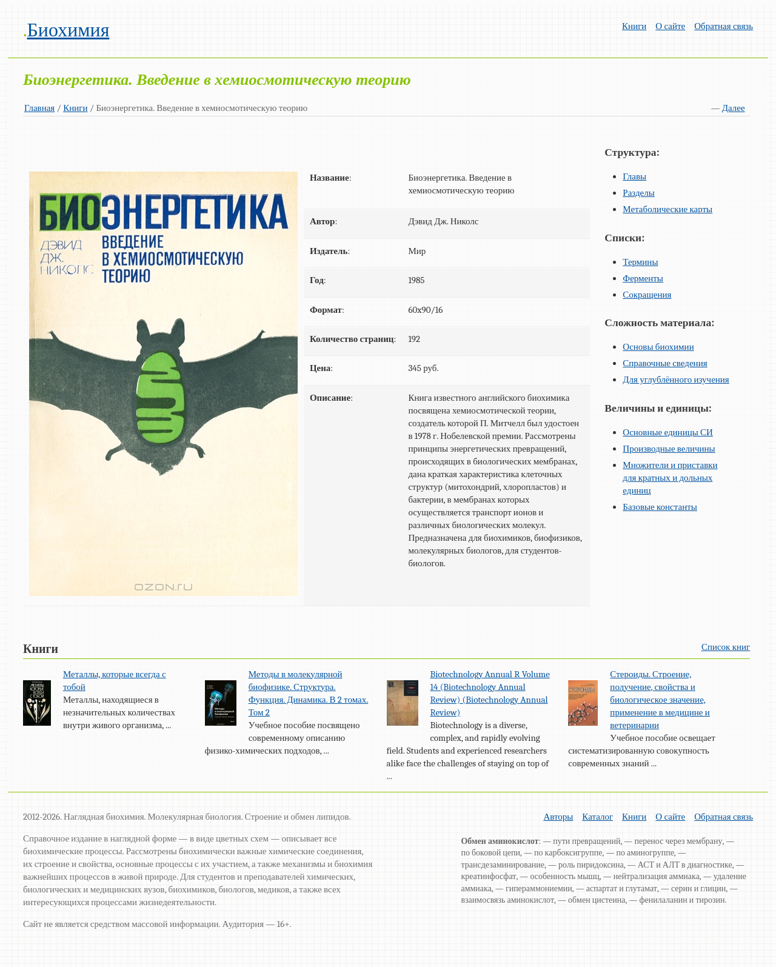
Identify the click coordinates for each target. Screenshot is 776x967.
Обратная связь (723, 26)
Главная (39, 107)
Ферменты (643, 278)
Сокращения (647, 294)
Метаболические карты (667, 209)
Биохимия (68, 30)
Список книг (725, 646)
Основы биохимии (658, 346)
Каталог (597, 816)
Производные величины (669, 448)
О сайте (670, 26)
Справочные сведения (665, 363)
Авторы (558, 816)
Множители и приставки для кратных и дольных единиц (670, 478)
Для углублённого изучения (676, 379)
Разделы (639, 192)
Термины (640, 261)
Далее (733, 107)
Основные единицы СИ (668, 432)
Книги (634, 26)
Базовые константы (660, 506)
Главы (634, 176)
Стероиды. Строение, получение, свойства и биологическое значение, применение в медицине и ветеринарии (659, 700)
